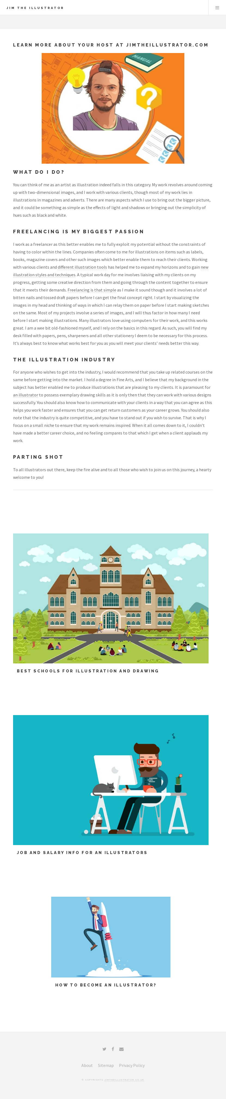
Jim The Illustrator (35, 8)
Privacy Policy (132, 1065)
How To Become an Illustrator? (106, 985)
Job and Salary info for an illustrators (82, 852)
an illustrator (25, 395)
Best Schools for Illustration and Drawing (88, 671)
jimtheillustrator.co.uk (124, 1079)
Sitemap (106, 1065)
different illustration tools (82, 267)
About (87, 1065)
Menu (217, 7)
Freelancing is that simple (92, 290)
